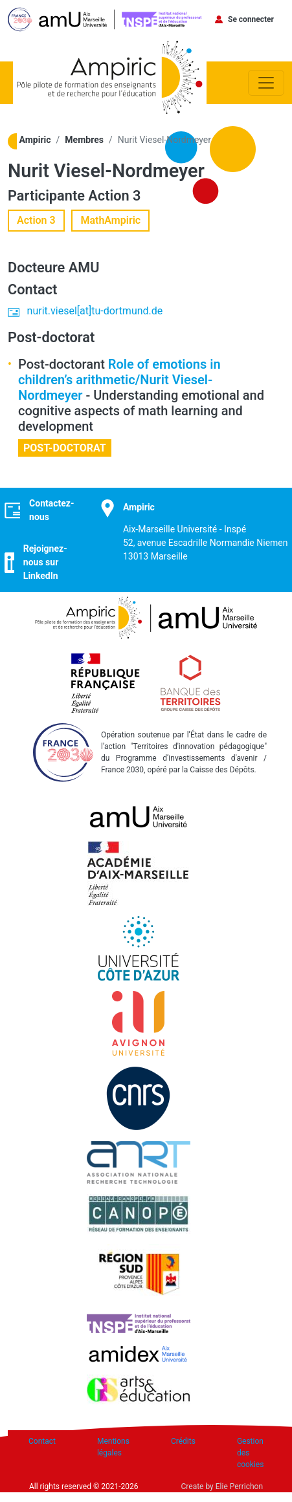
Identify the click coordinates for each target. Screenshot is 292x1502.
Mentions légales (113, 1447)
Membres (84, 140)
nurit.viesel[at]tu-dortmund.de (95, 311)
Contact (42, 1441)
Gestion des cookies (250, 1453)
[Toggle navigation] (266, 83)
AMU (84, 267)
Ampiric (35, 140)
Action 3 (114, 196)
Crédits (183, 1441)
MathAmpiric (110, 220)
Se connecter (251, 19)
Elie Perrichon (239, 1486)
